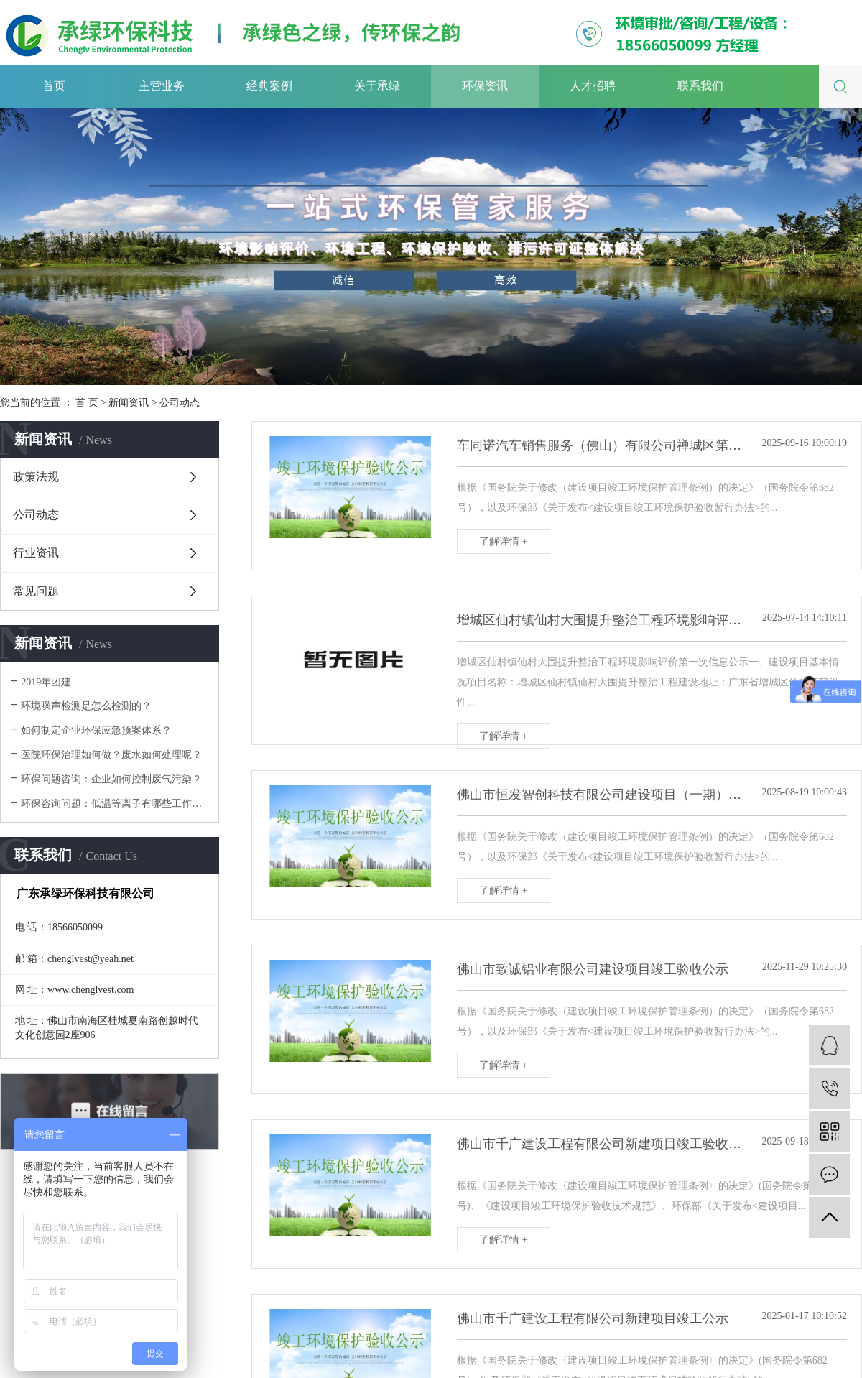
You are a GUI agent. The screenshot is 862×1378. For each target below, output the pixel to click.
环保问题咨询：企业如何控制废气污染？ (111, 779)
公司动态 (179, 402)
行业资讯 (36, 553)
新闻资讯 (128, 402)
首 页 (86, 402)
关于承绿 (377, 86)
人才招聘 (593, 86)
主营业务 (162, 86)
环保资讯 (485, 86)
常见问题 (36, 591)
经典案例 (269, 86)
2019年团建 (46, 682)
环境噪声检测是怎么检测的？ (86, 705)
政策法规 (36, 477)
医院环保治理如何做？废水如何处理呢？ (111, 754)
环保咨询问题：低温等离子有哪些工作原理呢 (114, 803)
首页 (53, 86)
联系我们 (700, 86)
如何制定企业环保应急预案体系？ (96, 730)
